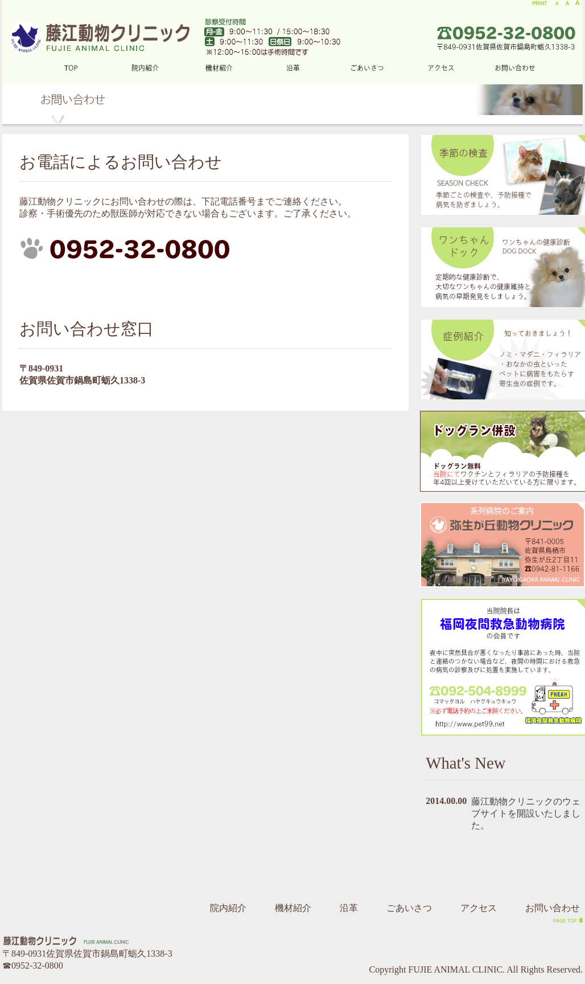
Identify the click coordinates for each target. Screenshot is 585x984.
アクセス (478, 908)
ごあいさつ (409, 908)
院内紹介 (228, 908)
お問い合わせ (552, 908)
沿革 (349, 908)
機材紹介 (293, 908)
